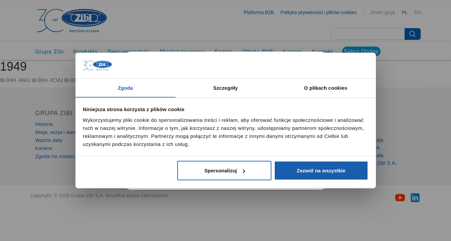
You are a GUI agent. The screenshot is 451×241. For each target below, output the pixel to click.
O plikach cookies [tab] (325, 87)
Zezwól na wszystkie (321, 170)
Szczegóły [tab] (225, 87)
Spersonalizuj (224, 170)
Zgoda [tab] (125, 87)
